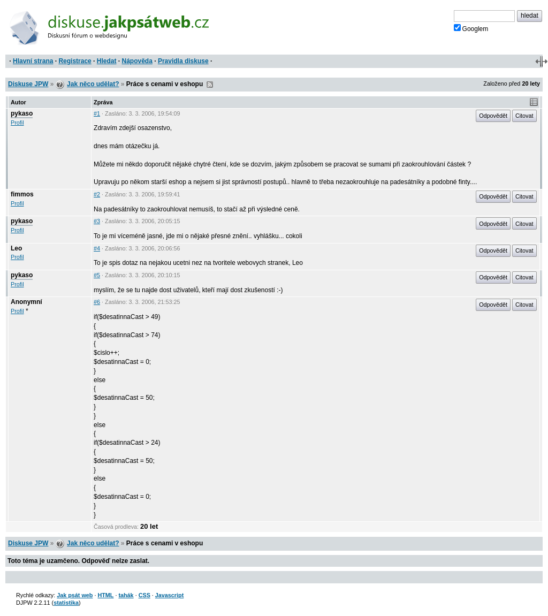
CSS (144, 595)
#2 (97, 194)
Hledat (107, 61)
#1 (97, 113)
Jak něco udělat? (93, 84)
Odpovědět (493, 115)
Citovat (524, 115)
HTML (105, 595)
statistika (66, 602)
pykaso (22, 113)
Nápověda (137, 61)
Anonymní (26, 302)
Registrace (74, 61)
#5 (97, 275)
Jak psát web (75, 595)
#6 (97, 302)
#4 (97, 248)
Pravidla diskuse (183, 61)
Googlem (471, 28)
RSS (210, 84)
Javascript (169, 595)
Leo (16, 248)
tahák (125, 595)
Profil (17, 122)
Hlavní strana (33, 61)
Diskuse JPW (28, 84)
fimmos (22, 194)
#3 (97, 221)
